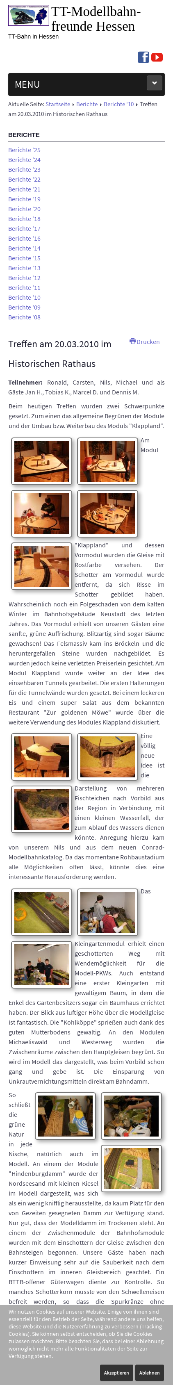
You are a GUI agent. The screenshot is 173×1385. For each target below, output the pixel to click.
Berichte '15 (24, 258)
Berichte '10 (119, 104)
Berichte (87, 104)
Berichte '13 (24, 268)
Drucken (145, 341)
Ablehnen (149, 1372)
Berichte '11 (24, 287)
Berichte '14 (24, 248)
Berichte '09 (24, 307)
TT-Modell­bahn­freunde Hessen (96, 19)
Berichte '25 (24, 150)
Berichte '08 (24, 317)
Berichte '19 (24, 199)
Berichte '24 (24, 159)
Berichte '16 (24, 238)
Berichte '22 (24, 179)
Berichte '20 (24, 209)
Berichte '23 (24, 169)
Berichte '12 (24, 277)
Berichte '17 (24, 228)
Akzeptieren (116, 1372)
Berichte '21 (24, 189)
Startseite (58, 104)
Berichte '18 (24, 218)
